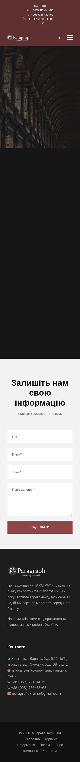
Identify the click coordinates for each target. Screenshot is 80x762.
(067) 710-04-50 (42, 10)
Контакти (49, 750)
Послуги (45, 745)
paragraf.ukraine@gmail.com (36, 693)
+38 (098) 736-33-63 (28, 687)
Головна (33, 739)
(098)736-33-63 (42, 15)
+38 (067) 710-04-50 (29, 682)
